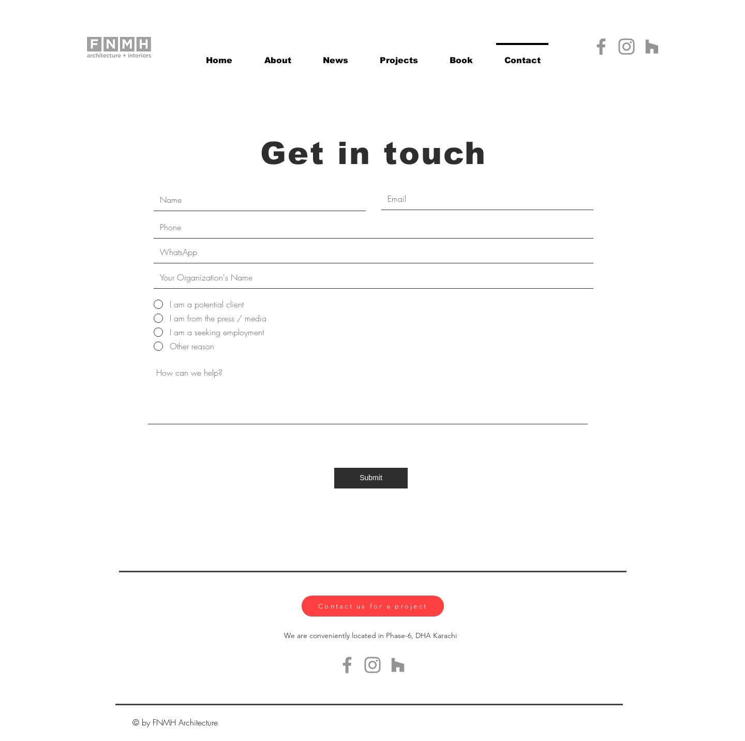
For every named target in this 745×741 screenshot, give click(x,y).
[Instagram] (626, 46)
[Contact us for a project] (373, 606)
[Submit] (371, 478)
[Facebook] (601, 46)
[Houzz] (652, 46)
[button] (399, 56)
